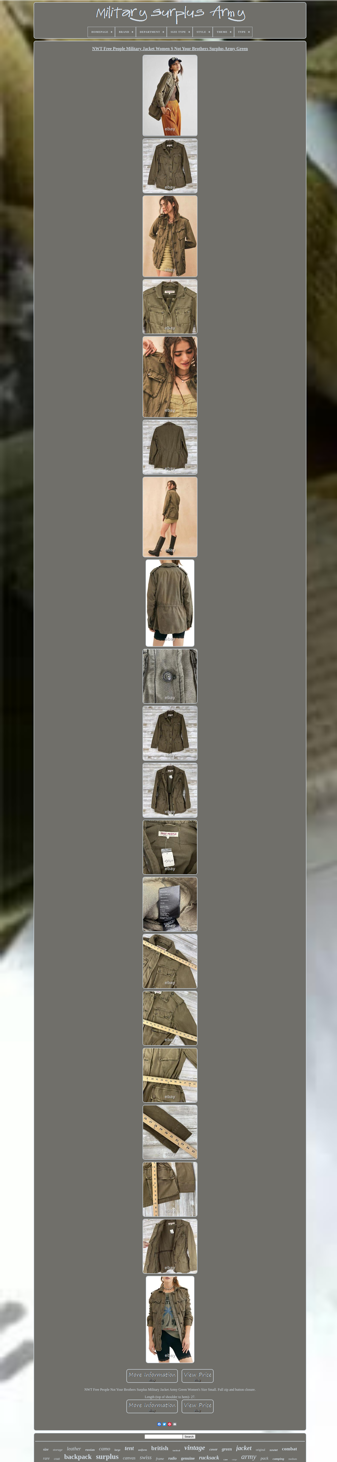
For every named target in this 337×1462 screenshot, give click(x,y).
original (260, 1449)
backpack (77, 1456)
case (226, 1459)
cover (213, 1449)
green (227, 1449)
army (248, 1456)
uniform (142, 1449)
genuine (188, 1458)
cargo (234, 1459)
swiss (146, 1457)
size (46, 1449)
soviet (273, 1450)
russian (90, 1449)
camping (278, 1458)
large (117, 1449)
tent (129, 1448)
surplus (107, 1456)
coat (57, 1458)
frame (160, 1458)
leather (74, 1448)
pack (264, 1458)
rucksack (209, 1457)
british (159, 1448)
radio (172, 1458)
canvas (129, 1457)
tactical (176, 1450)
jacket (244, 1448)
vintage (194, 1447)
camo (104, 1448)
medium (292, 1458)
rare (46, 1458)
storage (58, 1449)
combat (289, 1448)
